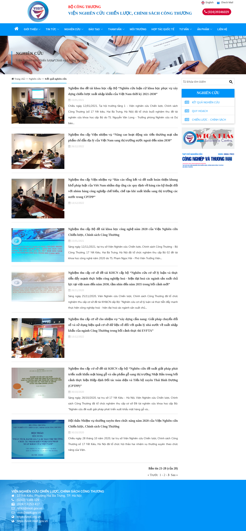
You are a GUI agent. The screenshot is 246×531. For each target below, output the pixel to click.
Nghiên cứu (73, 29)
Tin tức (51, 29)
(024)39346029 (218, 12)
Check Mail (227, 2)
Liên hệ (223, 29)
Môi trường (138, 29)
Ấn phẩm (203, 29)
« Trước (154, 475)
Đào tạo (94, 29)
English (210, 2)
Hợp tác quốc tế (163, 29)
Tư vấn (184, 29)
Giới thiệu (31, 29)
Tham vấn (115, 29)
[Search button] (230, 81)
